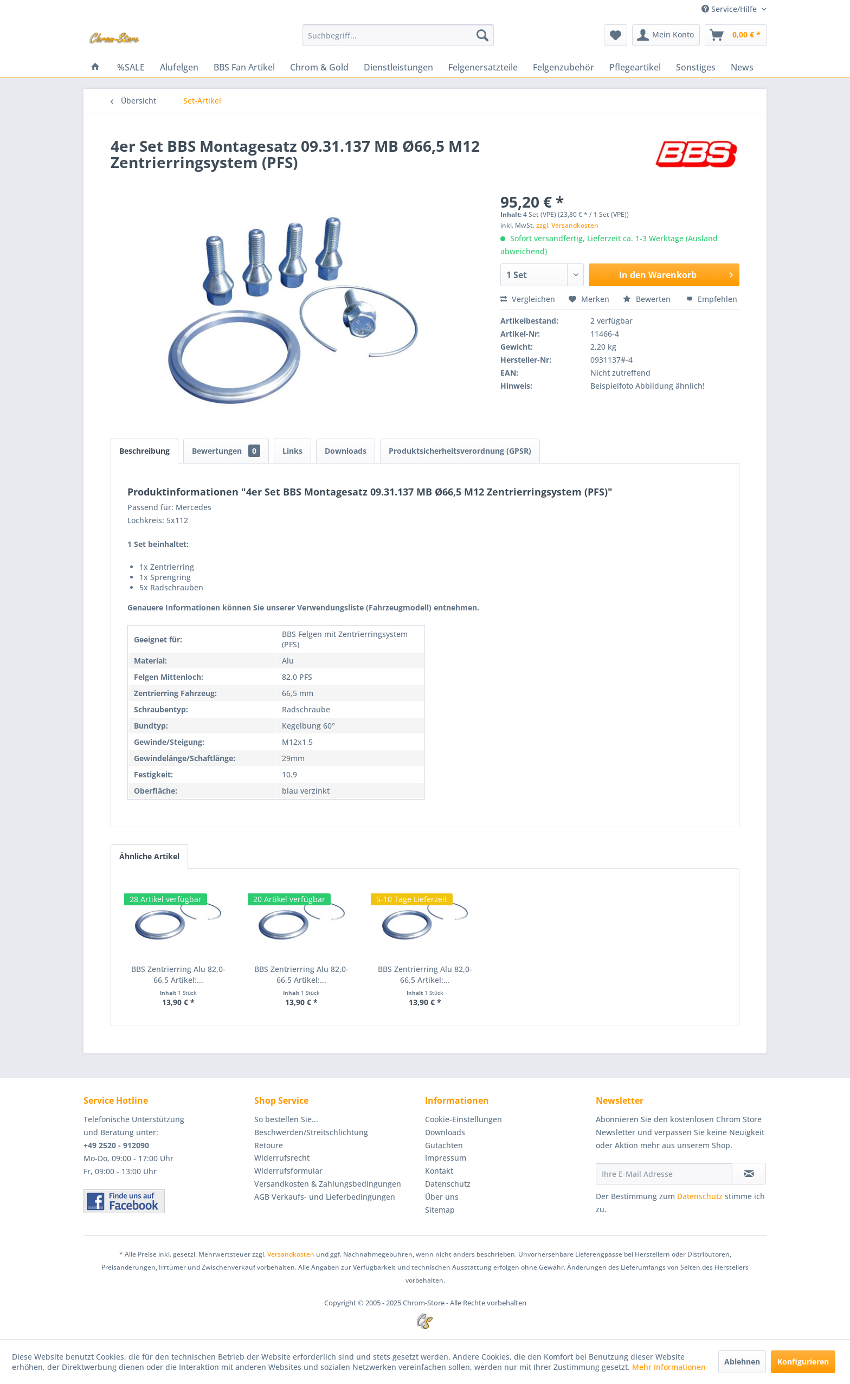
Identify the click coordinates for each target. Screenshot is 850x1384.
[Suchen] (482, 35)
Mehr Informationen (669, 1367)
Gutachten (444, 1145)
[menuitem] (398, 35)
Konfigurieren (803, 1361)
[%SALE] (131, 67)
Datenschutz (448, 1184)
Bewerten (648, 299)
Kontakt (439, 1171)
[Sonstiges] (695, 67)
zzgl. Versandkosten (567, 225)
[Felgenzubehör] (563, 67)
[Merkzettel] (615, 35)
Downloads (345, 451)
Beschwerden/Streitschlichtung (311, 1132)
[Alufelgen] (179, 67)
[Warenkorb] (736, 35)
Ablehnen (742, 1361)
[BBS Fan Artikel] (244, 67)
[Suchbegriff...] (398, 35)
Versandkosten (290, 1254)
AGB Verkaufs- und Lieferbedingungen (324, 1197)
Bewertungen (226, 451)
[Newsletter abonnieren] (749, 1174)
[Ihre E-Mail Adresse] (664, 1174)
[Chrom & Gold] (319, 67)
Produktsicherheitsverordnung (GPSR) (460, 451)
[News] (742, 67)
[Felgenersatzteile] (483, 67)
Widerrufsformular (288, 1171)
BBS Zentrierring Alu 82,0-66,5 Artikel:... (178, 974)
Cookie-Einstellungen (463, 1119)
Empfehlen (711, 299)
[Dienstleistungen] (398, 67)
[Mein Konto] (666, 35)
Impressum (445, 1158)
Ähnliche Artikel (149, 856)
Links (292, 451)
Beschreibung (144, 451)
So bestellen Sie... (286, 1119)
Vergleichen (527, 299)
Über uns (442, 1197)
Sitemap (440, 1210)
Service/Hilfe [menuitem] (730, 9)
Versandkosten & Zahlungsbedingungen (327, 1184)
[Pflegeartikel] (635, 67)
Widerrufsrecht (282, 1158)
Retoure (268, 1145)
